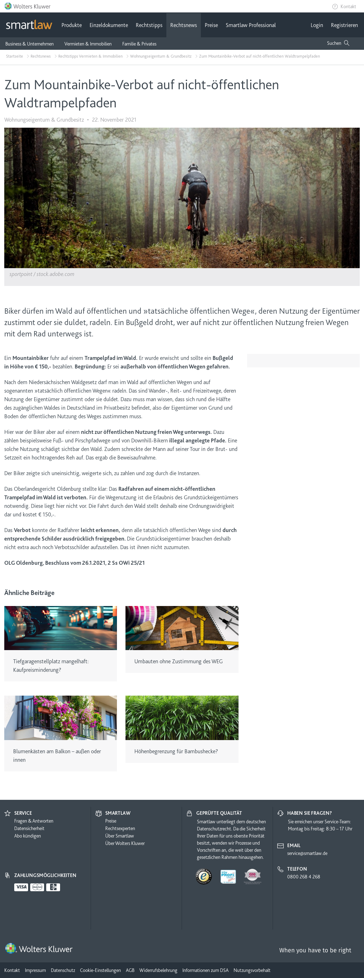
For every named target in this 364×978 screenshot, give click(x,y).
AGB (130, 970)
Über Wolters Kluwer (125, 843)
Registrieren (344, 25)
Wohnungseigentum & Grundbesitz (161, 56)
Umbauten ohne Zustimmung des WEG (178, 661)
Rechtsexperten (120, 828)
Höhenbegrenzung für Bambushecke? (176, 751)
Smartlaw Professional (251, 25)
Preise (211, 25)
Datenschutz (63, 970)
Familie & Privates (139, 44)
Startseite (14, 56)
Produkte (71, 25)
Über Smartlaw (119, 836)
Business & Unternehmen (29, 44)
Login (317, 25)
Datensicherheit (29, 828)
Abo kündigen (27, 836)
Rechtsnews (183, 25)
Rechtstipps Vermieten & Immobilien (90, 56)
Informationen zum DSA (205, 970)
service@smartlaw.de (307, 853)
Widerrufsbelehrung (158, 970)
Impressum (35, 970)
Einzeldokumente (109, 25)
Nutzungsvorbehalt (252, 970)
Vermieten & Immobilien (88, 44)
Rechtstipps (149, 25)
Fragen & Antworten (33, 821)
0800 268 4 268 (303, 876)
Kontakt (348, 6)
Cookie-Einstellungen (100, 970)
